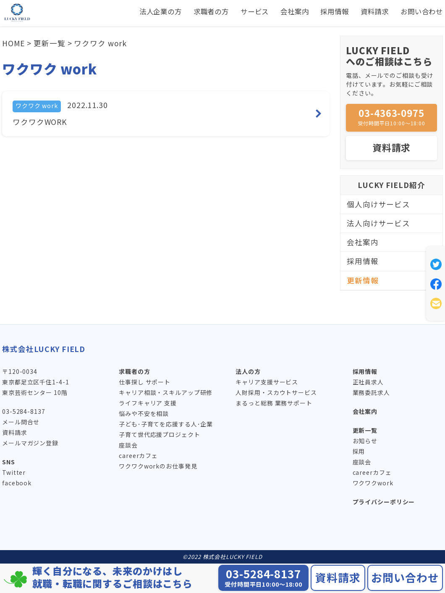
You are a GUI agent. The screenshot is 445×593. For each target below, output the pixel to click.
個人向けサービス (378, 204)
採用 (359, 451)
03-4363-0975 (391, 116)
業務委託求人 (371, 392)
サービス (238, 11)
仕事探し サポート (144, 382)
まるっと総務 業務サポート (274, 403)
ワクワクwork (373, 483)
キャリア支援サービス (267, 382)
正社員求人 (368, 382)
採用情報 (324, 11)
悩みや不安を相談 (144, 413)
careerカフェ (138, 455)
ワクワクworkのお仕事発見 (158, 466)
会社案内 (281, 11)
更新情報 (363, 280)
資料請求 (368, 11)
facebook (16, 483)
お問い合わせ (419, 11)
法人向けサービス (378, 223)
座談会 (128, 445)
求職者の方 (189, 11)
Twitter (14, 472)
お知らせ (365, 441)
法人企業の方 (134, 11)
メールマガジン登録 (30, 443)
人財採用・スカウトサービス (276, 392)
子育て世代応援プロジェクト (159, 434)
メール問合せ (20, 422)
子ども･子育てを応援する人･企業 (166, 424)
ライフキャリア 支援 (148, 403)
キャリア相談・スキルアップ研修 (165, 392)
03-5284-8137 (23, 411)
